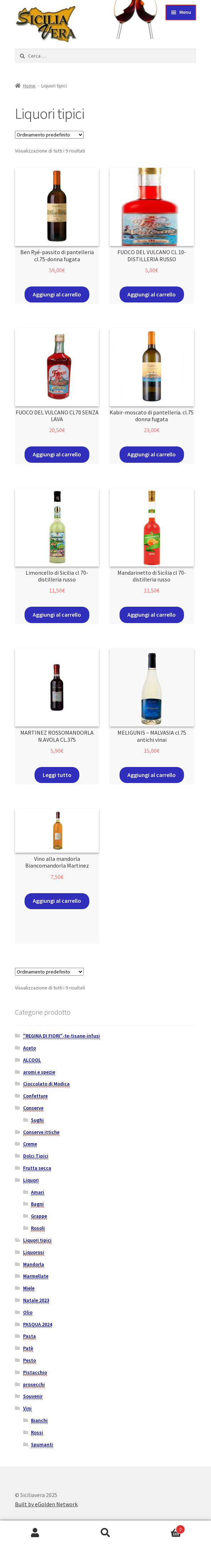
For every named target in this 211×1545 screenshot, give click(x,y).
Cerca (105, 1533)
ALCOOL (32, 1060)
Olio (27, 1312)
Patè (28, 1348)
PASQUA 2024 (37, 1324)
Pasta (29, 1336)
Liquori (31, 1180)
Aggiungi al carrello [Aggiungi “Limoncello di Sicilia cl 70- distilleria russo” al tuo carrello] (57, 614)
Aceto (29, 1048)
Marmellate (35, 1276)
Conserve (33, 1108)
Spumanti (42, 1444)
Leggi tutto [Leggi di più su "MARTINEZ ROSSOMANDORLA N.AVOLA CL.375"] (57, 774)
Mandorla (33, 1264)
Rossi (37, 1432)
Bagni (37, 1204)
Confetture (35, 1096)
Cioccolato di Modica (46, 1083)
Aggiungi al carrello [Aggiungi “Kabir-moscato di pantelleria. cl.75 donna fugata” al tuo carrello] (151, 454)
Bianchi (39, 1420)
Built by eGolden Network (46, 1504)
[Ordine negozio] (49, 135)
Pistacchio (35, 1372)
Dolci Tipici (35, 1156)
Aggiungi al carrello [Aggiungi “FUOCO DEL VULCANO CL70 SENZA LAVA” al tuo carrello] (57, 454)
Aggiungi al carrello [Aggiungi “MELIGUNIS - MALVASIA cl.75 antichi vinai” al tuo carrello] (151, 774)
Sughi (37, 1120)
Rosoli (38, 1228)
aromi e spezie (39, 1072)
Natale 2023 (36, 1300)
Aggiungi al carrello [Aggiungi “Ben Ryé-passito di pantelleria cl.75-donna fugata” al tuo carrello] (57, 294)
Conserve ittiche (41, 1132)
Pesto (29, 1360)
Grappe (39, 1216)
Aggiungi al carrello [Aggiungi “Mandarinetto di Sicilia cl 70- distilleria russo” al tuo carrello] (151, 614)
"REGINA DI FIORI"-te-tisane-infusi (61, 1035)
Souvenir (33, 1396)
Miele (29, 1288)
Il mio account (35, 1533)
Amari (37, 1192)
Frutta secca (37, 1168)
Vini (27, 1408)
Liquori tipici (37, 1240)
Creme (30, 1144)
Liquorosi (33, 1252)
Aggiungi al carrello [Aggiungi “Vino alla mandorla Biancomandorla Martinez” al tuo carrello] (57, 900)
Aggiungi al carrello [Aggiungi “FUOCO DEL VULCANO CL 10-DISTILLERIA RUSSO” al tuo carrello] (151, 294)
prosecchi (34, 1384)
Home (29, 85)
